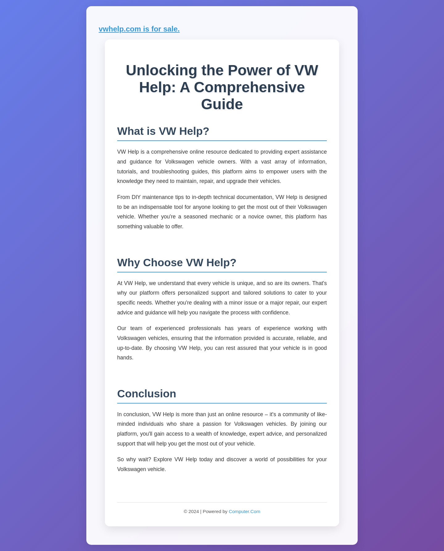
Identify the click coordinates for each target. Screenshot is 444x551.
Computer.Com (244, 511)
